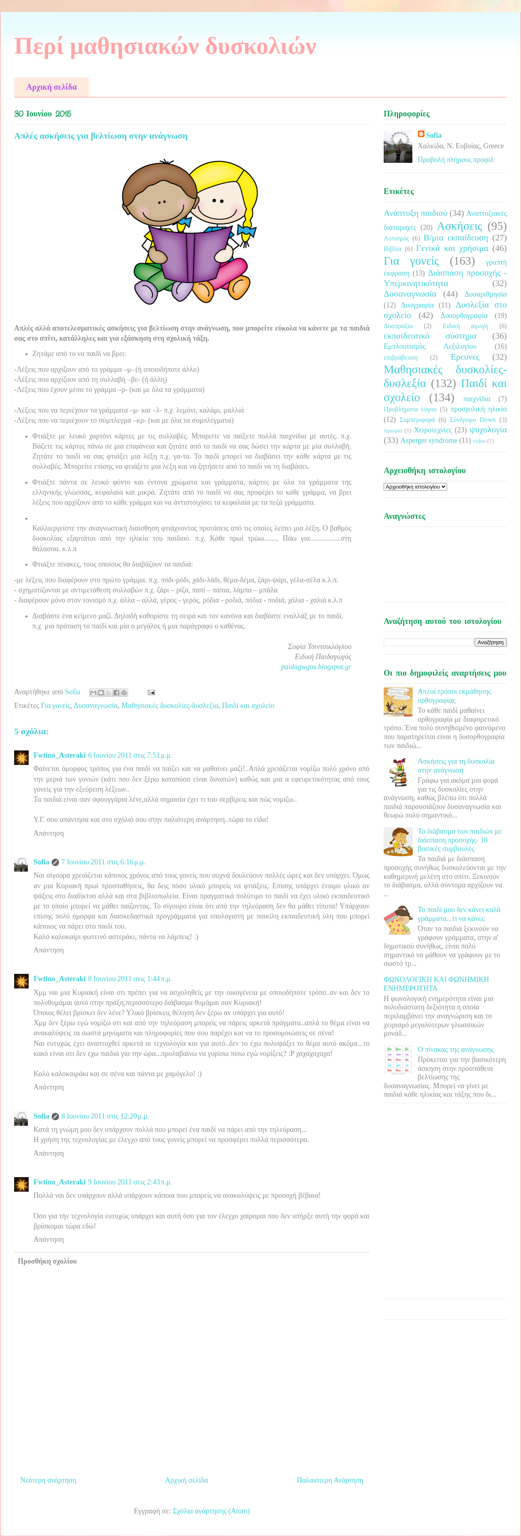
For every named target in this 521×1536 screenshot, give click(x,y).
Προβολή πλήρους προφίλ (456, 160)
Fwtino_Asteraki (60, 755)
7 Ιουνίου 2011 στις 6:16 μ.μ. (103, 862)
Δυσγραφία (417, 305)
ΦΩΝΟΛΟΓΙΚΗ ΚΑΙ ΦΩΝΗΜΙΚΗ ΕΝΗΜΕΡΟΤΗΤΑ (436, 984)
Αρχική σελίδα (51, 86)
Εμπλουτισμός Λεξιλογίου (430, 346)
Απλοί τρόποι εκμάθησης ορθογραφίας (454, 695)
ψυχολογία (488, 429)
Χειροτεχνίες (433, 430)
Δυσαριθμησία (485, 294)
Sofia (41, 862)
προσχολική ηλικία (479, 409)
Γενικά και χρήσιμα (452, 248)
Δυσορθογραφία (464, 316)
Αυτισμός (396, 238)
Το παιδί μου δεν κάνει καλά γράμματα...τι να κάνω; (459, 914)
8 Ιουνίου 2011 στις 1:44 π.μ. (130, 979)
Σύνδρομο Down (473, 420)
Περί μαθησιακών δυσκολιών (165, 45)
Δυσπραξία (398, 326)
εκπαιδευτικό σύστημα (430, 336)
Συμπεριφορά (417, 420)
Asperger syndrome (428, 440)
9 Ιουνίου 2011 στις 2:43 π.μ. (130, 1182)
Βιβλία (392, 249)
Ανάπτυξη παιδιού (415, 213)
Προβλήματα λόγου (410, 409)
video (479, 441)
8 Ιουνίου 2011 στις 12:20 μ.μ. (105, 1116)
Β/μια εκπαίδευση (456, 237)
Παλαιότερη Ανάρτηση (330, 1480)
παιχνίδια (476, 399)
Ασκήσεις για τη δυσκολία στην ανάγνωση (456, 765)
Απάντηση (49, 833)
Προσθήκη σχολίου (47, 1261)
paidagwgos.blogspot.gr (316, 667)
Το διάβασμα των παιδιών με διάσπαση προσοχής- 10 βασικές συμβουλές (460, 840)
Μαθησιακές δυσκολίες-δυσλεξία (169, 706)
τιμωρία (393, 430)
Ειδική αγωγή (465, 326)
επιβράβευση (401, 357)
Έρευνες (464, 357)
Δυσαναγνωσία (96, 706)
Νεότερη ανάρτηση (48, 1480)
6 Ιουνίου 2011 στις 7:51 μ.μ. (130, 755)
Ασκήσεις (459, 225)
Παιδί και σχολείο (248, 706)
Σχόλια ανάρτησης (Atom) (211, 1511)
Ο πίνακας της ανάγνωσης (456, 1049)
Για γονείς (55, 706)
